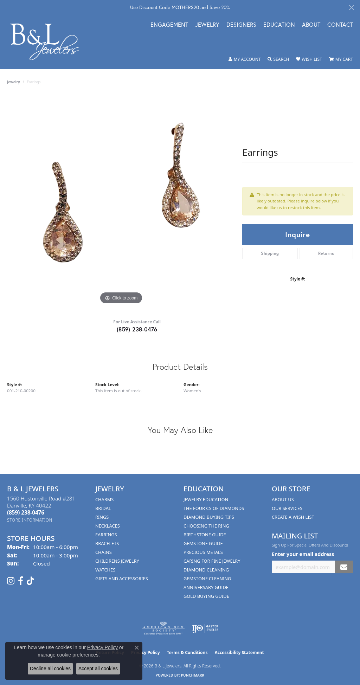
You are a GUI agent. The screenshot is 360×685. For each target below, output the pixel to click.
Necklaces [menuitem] (107, 526)
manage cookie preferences (68, 655)
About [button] (311, 25)
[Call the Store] (25, 512)
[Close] (351, 7)
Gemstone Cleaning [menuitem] (207, 578)
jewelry (13, 81)
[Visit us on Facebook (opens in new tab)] (20, 581)
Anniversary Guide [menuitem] (206, 587)
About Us (283, 499)
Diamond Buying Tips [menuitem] (209, 517)
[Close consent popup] (137, 648)
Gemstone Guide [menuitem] (203, 543)
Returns (326, 253)
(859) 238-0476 (137, 329)
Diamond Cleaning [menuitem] (206, 570)
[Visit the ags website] (163, 628)
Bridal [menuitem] (103, 508)
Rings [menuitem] (102, 517)
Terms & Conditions (187, 652)
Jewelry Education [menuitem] (206, 499)
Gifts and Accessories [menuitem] (121, 578)
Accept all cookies (98, 668)
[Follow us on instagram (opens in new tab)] (10, 581)
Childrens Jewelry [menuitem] (117, 561)
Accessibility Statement (239, 652)
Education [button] (279, 25)
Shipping (270, 253)
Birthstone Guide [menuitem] (205, 534)
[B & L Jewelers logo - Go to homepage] (48, 42)
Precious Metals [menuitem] (203, 552)
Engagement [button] (169, 25)
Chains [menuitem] (103, 552)
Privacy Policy (102, 647)
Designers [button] (241, 25)
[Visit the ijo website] (205, 628)
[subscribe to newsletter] (344, 567)
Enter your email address (303, 554)
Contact (340, 25)
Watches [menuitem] (105, 570)
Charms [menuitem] (104, 499)
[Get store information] (29, 520)
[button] (245, 59)
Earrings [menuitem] (106, 534)
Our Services (287, 508)
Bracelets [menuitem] (107, 543)
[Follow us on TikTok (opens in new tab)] (30, 581)
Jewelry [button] (207, 25)
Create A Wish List (293, 517)
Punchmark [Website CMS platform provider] (193, 675)
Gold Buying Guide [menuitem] (206, 596)
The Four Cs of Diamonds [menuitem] (214, 508)
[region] (121, 200)
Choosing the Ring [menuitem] (206, 526)
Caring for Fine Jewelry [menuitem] (212, 561)
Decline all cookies (50, 668)
